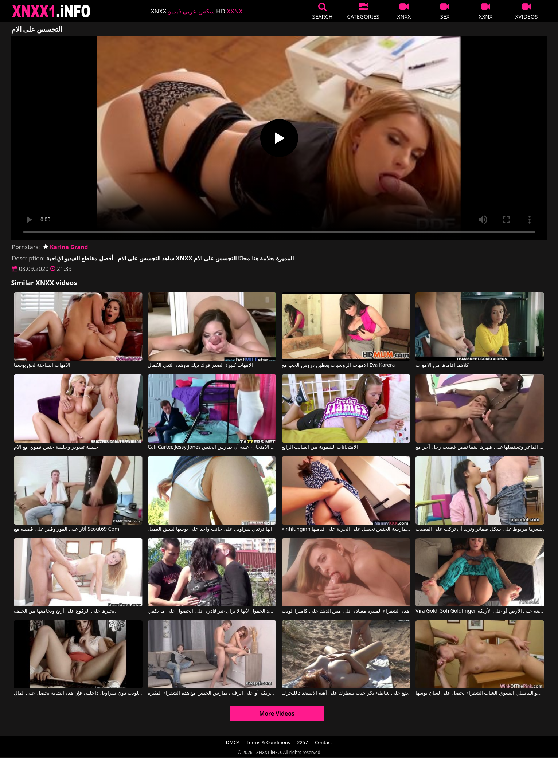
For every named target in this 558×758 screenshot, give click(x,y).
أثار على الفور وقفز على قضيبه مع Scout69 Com (66, 529)
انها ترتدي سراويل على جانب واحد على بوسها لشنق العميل (210, 529)
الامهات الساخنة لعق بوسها (42, 365)
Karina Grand (65, 247)
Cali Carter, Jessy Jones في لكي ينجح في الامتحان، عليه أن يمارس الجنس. (212, 447)
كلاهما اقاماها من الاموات (442, 365)
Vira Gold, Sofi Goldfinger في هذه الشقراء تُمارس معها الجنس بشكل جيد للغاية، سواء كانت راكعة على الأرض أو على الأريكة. (479, 611)
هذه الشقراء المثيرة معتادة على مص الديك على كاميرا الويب (345, 611)
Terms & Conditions (268, 742)
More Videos (276, 714)
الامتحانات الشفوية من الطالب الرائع (320, 447)
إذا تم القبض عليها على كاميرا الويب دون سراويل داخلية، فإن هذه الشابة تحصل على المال (78, 693)
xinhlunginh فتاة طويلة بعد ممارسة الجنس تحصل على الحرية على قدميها (346, 529)
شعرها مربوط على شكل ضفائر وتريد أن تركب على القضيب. (479, 529)
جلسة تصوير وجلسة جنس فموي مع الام (56, 447)
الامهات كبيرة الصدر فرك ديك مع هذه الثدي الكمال (200, 365)
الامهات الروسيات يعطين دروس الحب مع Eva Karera (338, 365)
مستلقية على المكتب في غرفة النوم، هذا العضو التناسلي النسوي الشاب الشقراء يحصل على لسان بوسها (479, 693)
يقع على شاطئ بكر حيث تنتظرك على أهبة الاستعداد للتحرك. (346, 693)
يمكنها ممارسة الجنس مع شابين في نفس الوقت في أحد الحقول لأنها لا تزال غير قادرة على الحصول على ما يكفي (212, 611)
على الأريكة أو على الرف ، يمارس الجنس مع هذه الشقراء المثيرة (212, 693)
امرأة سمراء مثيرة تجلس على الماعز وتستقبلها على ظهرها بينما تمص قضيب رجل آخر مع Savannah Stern (479, 447)
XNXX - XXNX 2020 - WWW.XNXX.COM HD (51, 11)
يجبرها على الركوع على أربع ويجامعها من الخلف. (65, 611)
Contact (323, 742)
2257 (302, 742)
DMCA (233, 742)
